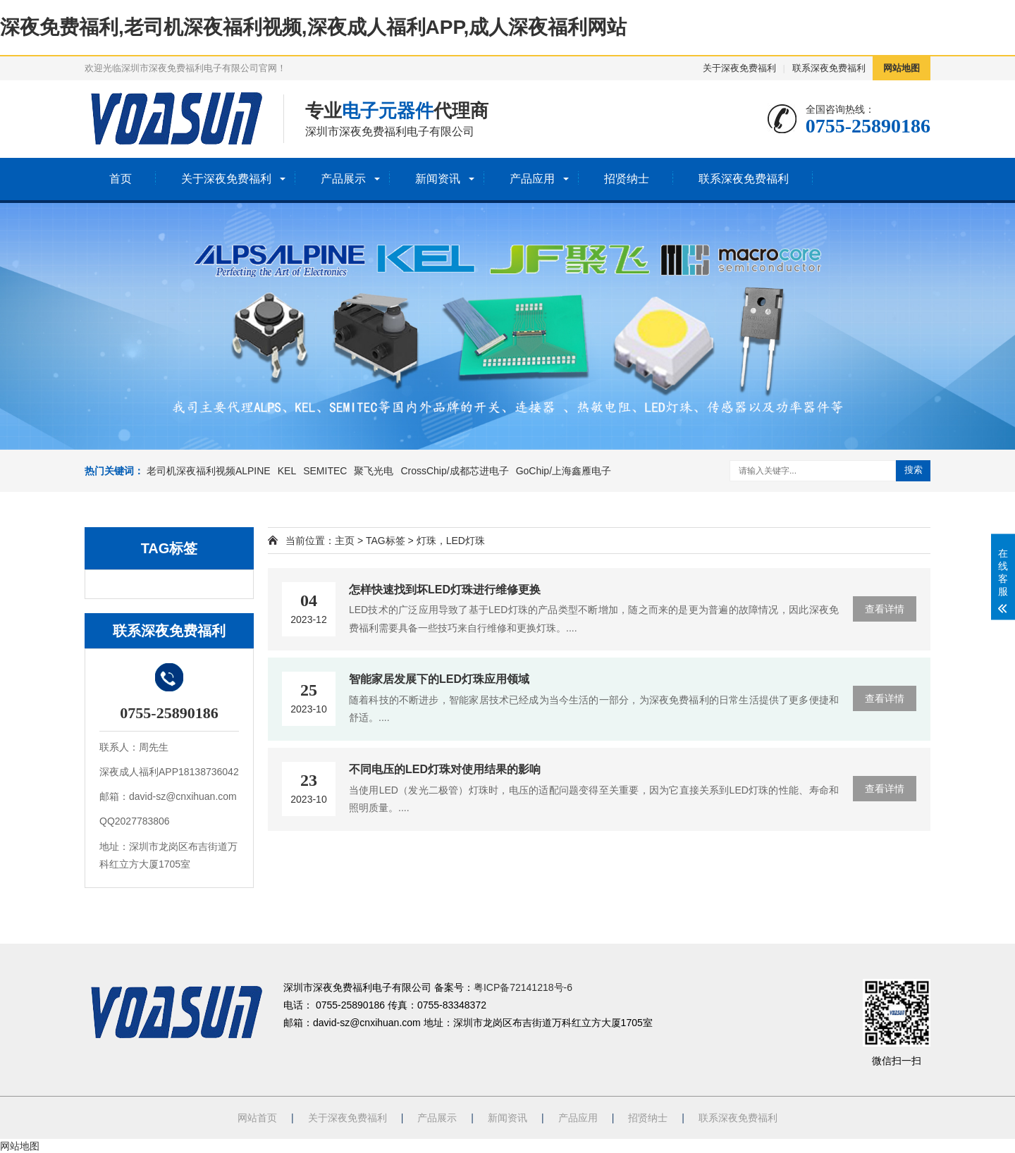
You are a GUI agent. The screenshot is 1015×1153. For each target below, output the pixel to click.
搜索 (913, 469)
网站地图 (901, 68)
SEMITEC (325, 470)
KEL (287, 470)
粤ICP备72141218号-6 (523, 987)
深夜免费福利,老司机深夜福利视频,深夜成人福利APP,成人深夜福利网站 (313, 27)
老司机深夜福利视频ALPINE (209, 470)
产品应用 (532, 179)
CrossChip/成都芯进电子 (454, 470)
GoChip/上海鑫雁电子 (563, 470)
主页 (345, 540)
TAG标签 (385, 540)
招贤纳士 (626, 179)
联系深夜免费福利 (829, 68)
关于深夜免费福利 (739, 68)
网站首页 (257, 1117)
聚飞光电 (373, 470)
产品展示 (343, 179)
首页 (120, 179)
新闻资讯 (437, 179)
